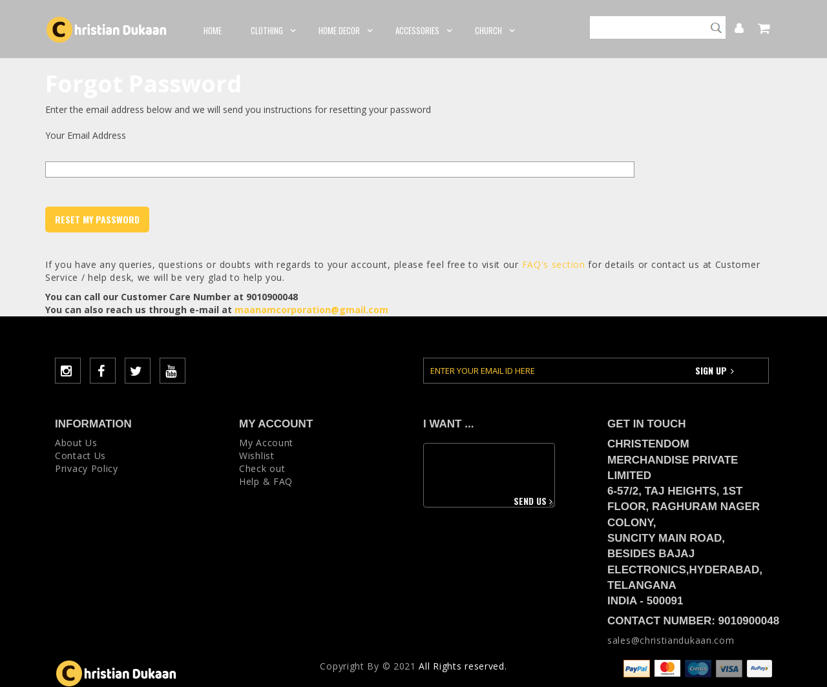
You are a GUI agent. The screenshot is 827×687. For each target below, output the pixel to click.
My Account (732, 26)
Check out (262, 468)
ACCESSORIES (420, 30)
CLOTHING (270, 30)
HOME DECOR (342, 30)
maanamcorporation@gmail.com (311, 309)
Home (213, 30)
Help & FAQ (266, 481)
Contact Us (80, 455)
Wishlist (257, 455)
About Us (76, 442)
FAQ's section (553, 264)
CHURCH (491, 30)
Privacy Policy (86, 468)
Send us (534, 501)
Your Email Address (85, 135)
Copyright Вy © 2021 (367, 666)
